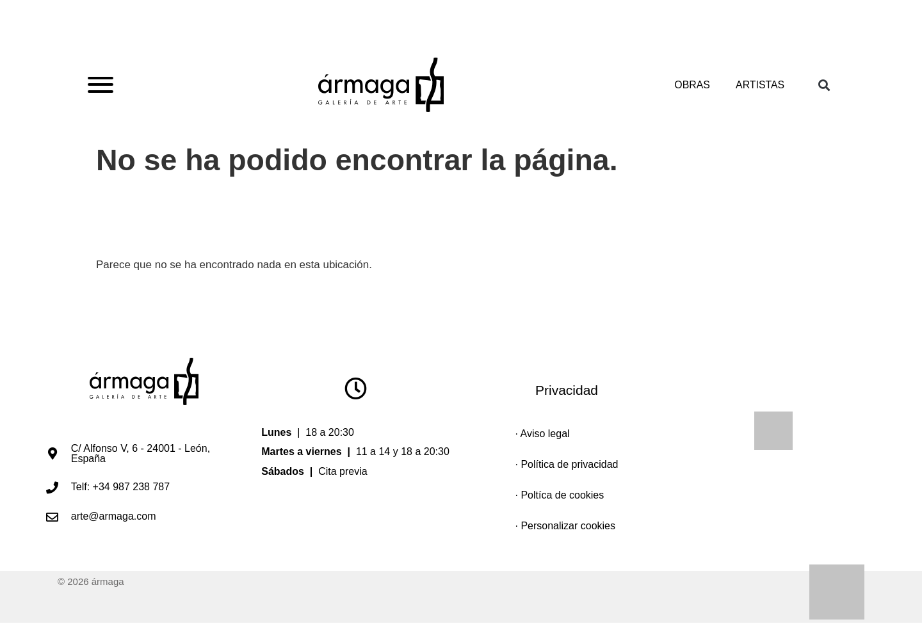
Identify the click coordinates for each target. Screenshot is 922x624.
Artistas (759, 84)
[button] (823, 85)
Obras (691, 84)
